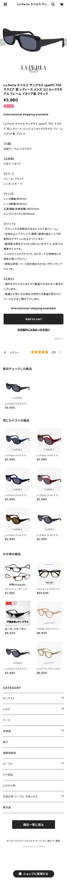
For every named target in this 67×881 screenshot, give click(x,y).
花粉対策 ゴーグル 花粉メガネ (20, 796)
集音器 (7, 807)
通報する (59, 338)
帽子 (5, 741)
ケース (6, 720)
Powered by (33, 846)
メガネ (6, 709)
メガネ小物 (9, 785)
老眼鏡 (7, 731)
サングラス (9, 698)
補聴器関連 (9, 752)
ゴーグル (8, 763)
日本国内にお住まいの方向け (34, 329)
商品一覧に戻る (33, 824)
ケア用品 (8, 774)
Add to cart (33, 319)
